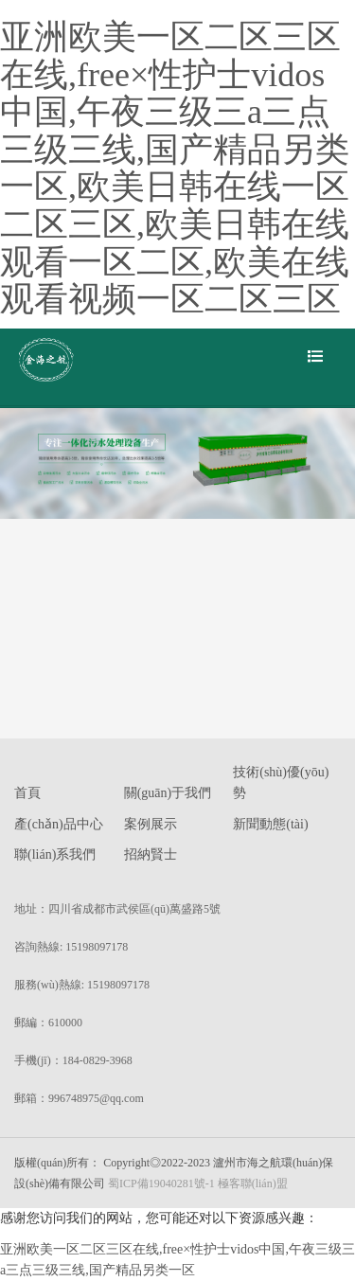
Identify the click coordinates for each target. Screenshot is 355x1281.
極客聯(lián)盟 (253, 1183)
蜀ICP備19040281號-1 (161, 1183)
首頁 (27, 793)
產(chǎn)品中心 (58, 824)
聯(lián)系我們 (55, 854)
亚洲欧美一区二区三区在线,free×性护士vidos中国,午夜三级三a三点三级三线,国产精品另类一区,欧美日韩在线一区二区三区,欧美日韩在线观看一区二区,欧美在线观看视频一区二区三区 (174, 168)
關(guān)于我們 (168, 793)
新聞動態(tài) (270, 824)
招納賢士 (150, 854)
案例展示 (150, 824)
